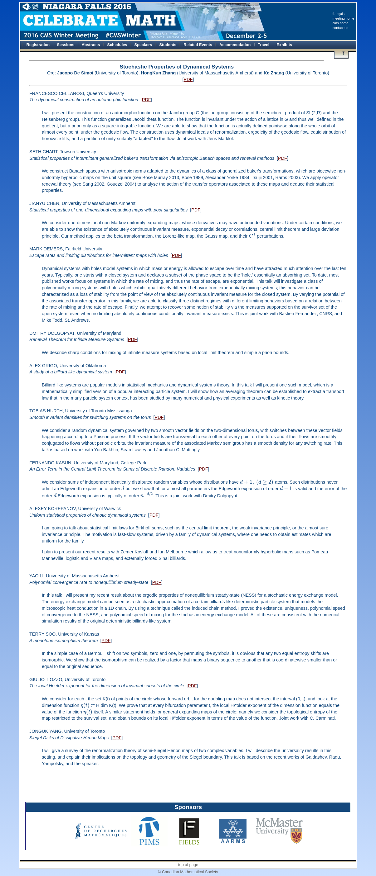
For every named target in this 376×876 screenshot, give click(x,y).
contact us (340, 28)
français (339, 14)
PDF (188, 79)
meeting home (343, 18)
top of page (188, 864)
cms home (341, 23)
